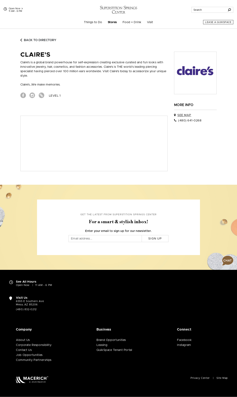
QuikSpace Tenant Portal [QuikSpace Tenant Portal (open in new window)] (114, 350)
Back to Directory (38, 40)
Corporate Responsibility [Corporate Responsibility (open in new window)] (33, 345)
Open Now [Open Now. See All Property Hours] (23, 285)
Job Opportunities (29, 355)
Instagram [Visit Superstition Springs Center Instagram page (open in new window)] (184, 345)
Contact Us (24, 350)
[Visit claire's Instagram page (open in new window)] (32, 95)
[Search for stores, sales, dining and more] (208, 10)
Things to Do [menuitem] (93, 22)
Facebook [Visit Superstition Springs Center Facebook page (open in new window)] (184, 340)
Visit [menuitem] (150, 22)
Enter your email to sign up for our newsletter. (118, 231)
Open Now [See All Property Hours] (16, 8)
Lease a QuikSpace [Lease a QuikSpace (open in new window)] (218, 22)
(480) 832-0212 (26, 309)
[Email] (105, 238)
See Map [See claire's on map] (184, 115)
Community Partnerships (33, 360)
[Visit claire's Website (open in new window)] (41, 95)
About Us (23, 340)
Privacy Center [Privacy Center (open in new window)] (200, 378)
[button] (227, 260)
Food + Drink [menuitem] (132, 22)
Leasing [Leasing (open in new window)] (101, 345)
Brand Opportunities (111, 340)
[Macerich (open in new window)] (32, 379)
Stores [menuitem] (112, 22)
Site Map (222, 378)
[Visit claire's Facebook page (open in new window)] (23, 95)
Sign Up (155, 238)
